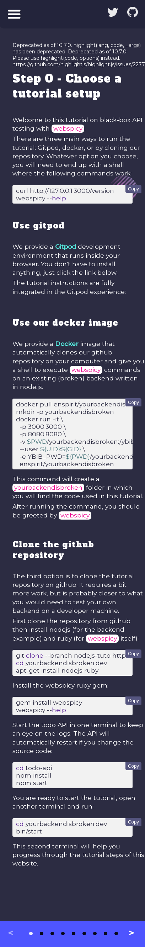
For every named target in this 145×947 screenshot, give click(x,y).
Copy (133, 188)
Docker (67, 343)
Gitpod (65, 246)
